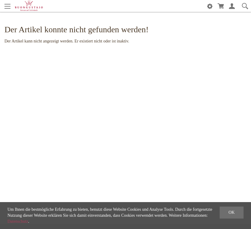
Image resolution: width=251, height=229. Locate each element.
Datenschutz (17, 221)
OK (232, 212)
